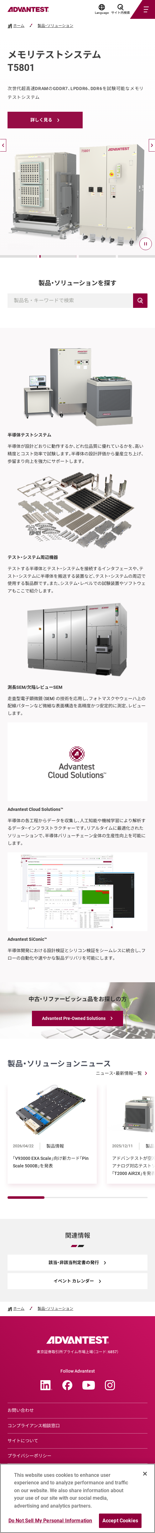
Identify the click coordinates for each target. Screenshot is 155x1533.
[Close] (145, 1476)
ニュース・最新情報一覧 (119, 1073)
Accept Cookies (120, 1523)
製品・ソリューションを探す (77, 283)
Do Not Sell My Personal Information (50, 1523)
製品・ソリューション (55, 26)
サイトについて (23, 1440)
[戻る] (3, 145)
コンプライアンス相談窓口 (34, 1425)
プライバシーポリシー (29, 1455)
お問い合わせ (21, 1410)
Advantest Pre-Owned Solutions (74, 1018)
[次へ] (152, 145)
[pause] (145, 244)
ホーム (18, 26)
